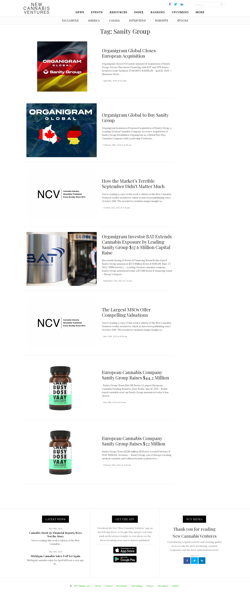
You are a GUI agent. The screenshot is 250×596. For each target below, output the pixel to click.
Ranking (158, 12)
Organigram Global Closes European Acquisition (129, 53)
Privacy (150, 586)
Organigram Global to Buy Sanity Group (135, 117)
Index (139, 12)
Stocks (182, 20)
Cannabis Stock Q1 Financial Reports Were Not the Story (55, 534)
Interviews (137, 20)
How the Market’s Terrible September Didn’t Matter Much (133, 183)
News (79, 12)
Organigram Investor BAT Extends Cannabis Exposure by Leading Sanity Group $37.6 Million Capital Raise (137, 244)
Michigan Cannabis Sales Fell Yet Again (55, 556)
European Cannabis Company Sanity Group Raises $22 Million (133, 441)
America (94, 20)
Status (175, 586)
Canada (114, 20)
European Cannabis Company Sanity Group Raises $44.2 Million (135, 375)
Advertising (136, 586)
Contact (108, 586)
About (98, 586)
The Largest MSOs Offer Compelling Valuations (126, 312)
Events (97, 12)
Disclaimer (163, 586)
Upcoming (180, 12)
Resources (118, 12)
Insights (161, 20)
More (199, 12)
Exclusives (70, 20)
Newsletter (121, 586)
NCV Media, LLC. (82, 586)
